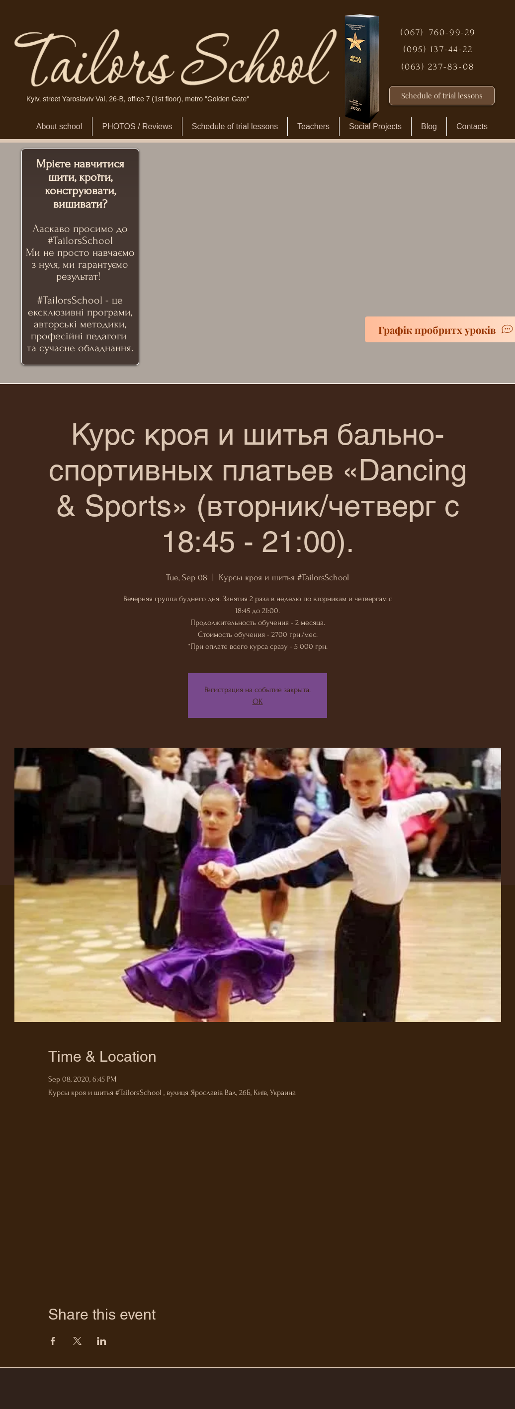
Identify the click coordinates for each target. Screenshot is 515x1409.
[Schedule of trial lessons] (442, 95)
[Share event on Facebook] (53, 1341)
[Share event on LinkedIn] (101, 1341)
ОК (258, 701)
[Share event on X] (77, 1341)
